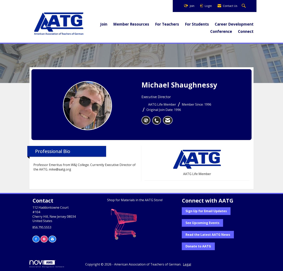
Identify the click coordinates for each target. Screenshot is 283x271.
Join (103, 24)
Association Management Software (46, 263)
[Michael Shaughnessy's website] (146, 120)
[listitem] (157, 118)
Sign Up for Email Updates (206, 211)
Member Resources (131, 24)
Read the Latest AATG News (208, 234)
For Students (197, 24)
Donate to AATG (198, 246)
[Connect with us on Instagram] (44, 239)
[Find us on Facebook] (36, 239)
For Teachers (167, 24)
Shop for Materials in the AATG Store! (135, 200)
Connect (246, 31)
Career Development (234, 24)
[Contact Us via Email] (52, 239)
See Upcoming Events (202, 223)
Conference (221, 31)
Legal (187, 264)
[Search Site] (244, 6)
